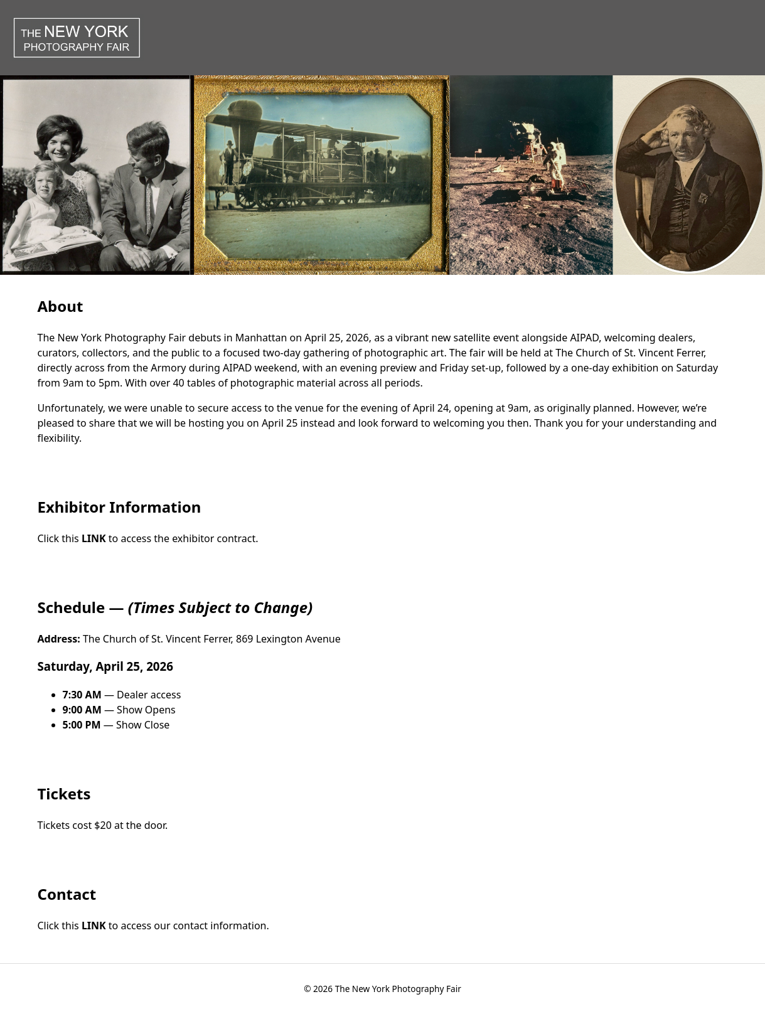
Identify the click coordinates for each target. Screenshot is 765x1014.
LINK (95, 538)
